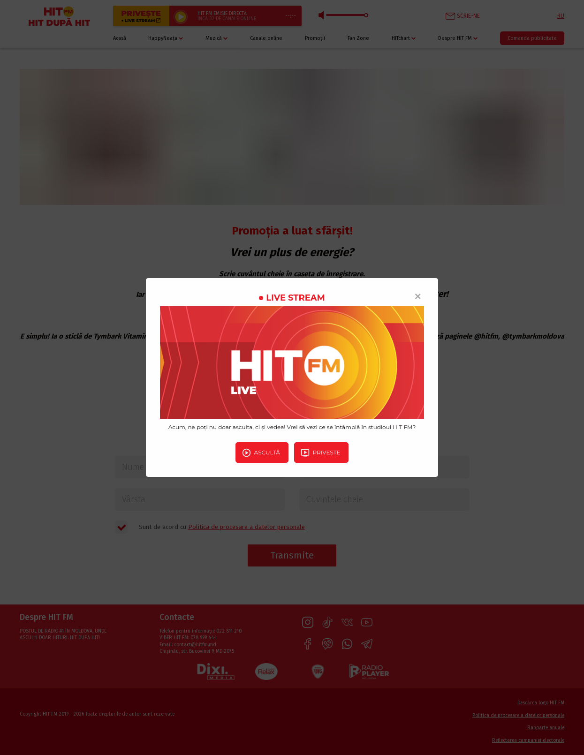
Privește (320, 453)
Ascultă (261, 453)
